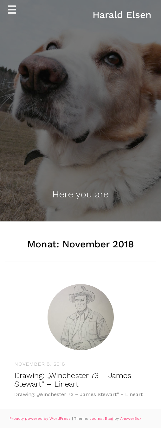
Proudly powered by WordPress (41, 418)
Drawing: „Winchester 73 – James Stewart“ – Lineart (72, 379)
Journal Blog (101, 418)
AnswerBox (130, 418)
